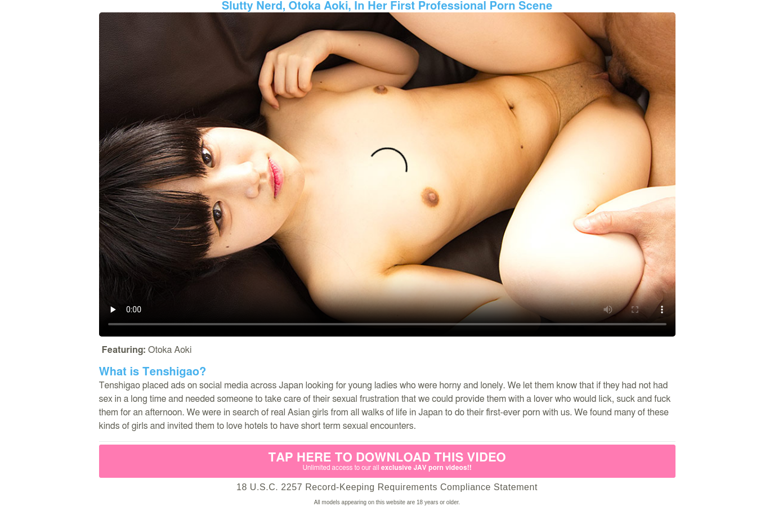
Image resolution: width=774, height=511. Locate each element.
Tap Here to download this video (387, 461)
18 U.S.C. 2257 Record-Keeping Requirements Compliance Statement (387, 487)
